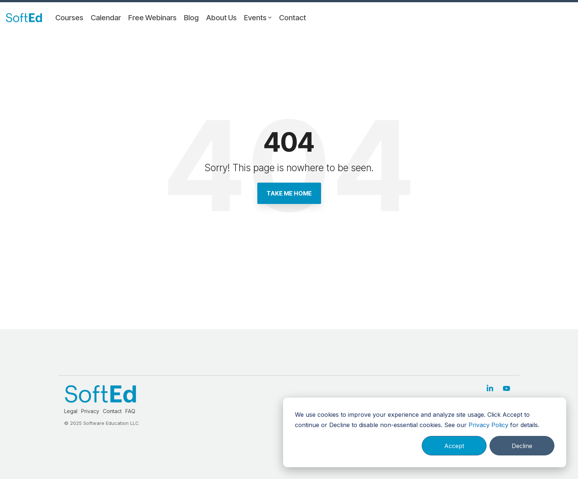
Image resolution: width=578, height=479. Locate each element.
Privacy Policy (488, 425)
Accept (454, 446)
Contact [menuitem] (112, 411)
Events (258, 17)
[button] (490, 389)
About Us (221, 17)
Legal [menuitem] (70, 411)
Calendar (106, 17)
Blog (191, 17)
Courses (69, 17)
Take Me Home (289, 193)
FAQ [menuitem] (130, 411)
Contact (292, 17)
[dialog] (424, 432)
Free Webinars (152, 17)
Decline (522, 446)
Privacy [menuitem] (90, 411)
